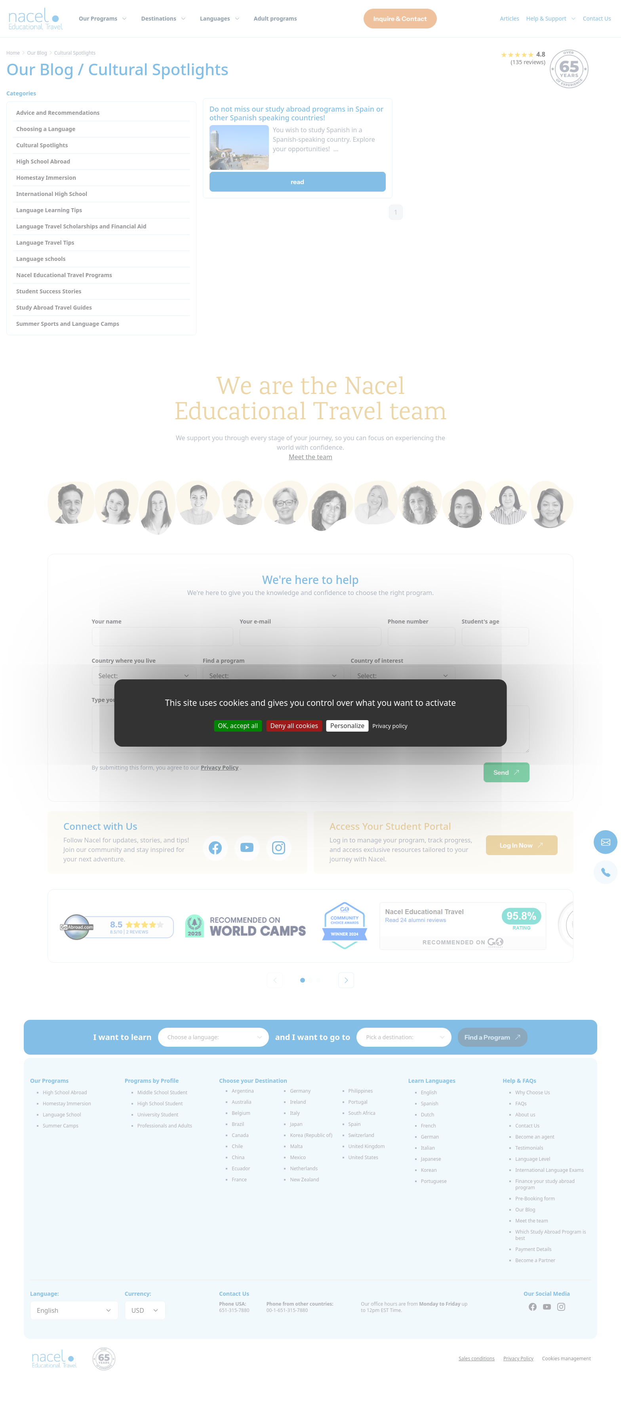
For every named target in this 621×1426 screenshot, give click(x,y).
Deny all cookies (294, 725)
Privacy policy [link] (390, 726)
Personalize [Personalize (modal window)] (347, 725)
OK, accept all (238, 725)
